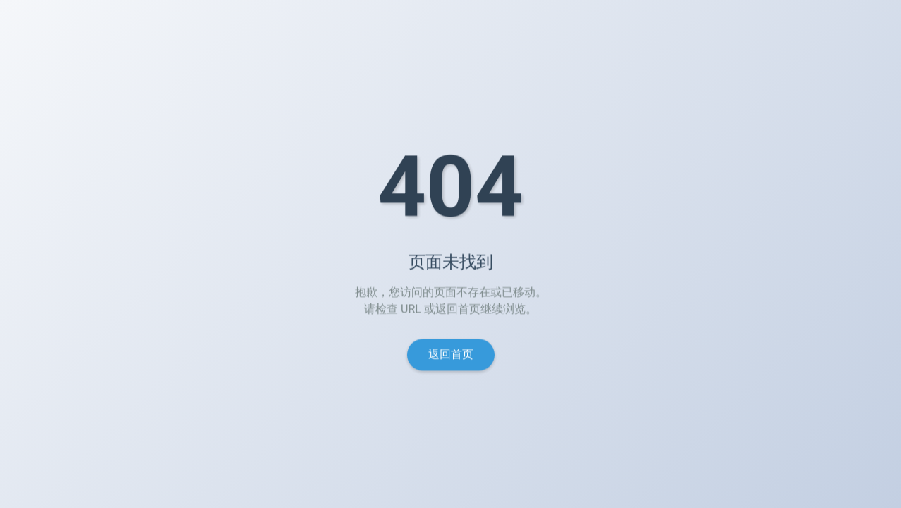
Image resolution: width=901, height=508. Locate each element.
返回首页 (450, 356)
